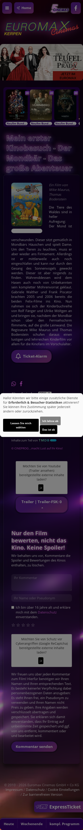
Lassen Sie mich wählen (20, 425)
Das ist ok (48, 429)
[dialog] (41, 415)
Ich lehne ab (50, 421)
